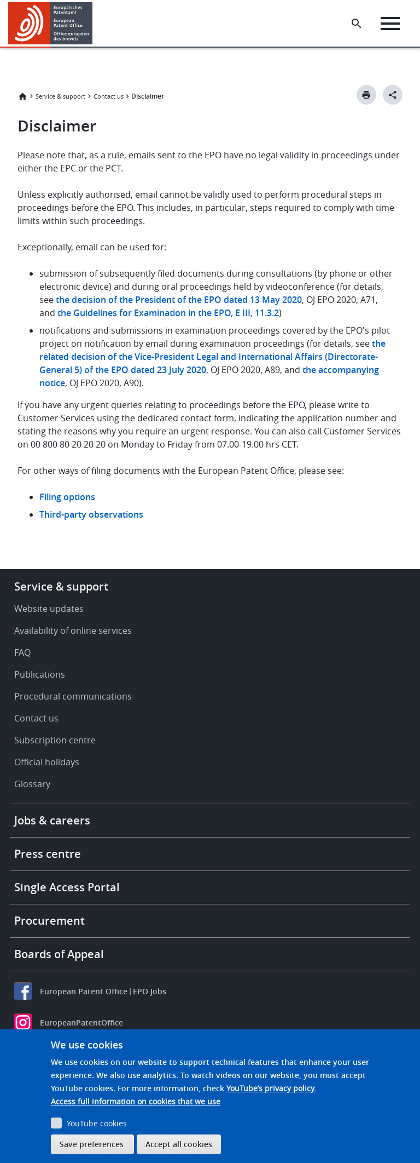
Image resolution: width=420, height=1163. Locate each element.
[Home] (50, 23)
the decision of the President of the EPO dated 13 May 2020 (179, 300)
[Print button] (366, 95)
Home (22, 96)
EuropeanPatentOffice (81, 1022)
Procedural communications (73, 696)
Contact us (109, 96)
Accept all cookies (178, 1144)
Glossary (32, 784)
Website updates (49, 609)
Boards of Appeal (59, 954)
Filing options (67, 497)
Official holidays (46, 762)
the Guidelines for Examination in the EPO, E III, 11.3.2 (168, 313)
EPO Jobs (149, 991)
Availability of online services (73, 631)
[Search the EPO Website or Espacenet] (356, 23)
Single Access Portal (67, 887)
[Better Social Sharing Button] (392, 95)
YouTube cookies (97, 1123)
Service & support (60, 96)
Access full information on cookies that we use (135, 1101)
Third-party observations (91, 514)
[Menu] (390, 23)
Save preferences (92, 1144)
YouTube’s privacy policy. (271, 1088)
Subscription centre (55, 740)
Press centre (47, 853)
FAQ (22, 652)
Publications (39, 674)
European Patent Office (83, 991)
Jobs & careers (52, 820)
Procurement (49, 920)
